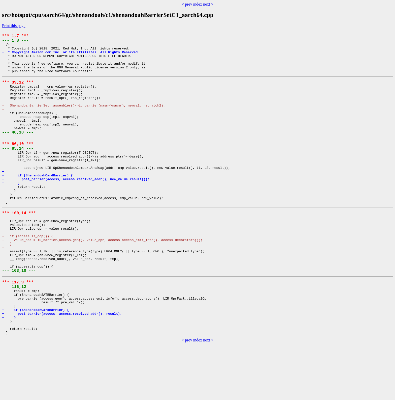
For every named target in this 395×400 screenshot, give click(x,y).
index (197, 4)
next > (208, 4)
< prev (187, 4)
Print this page (13, 25)
